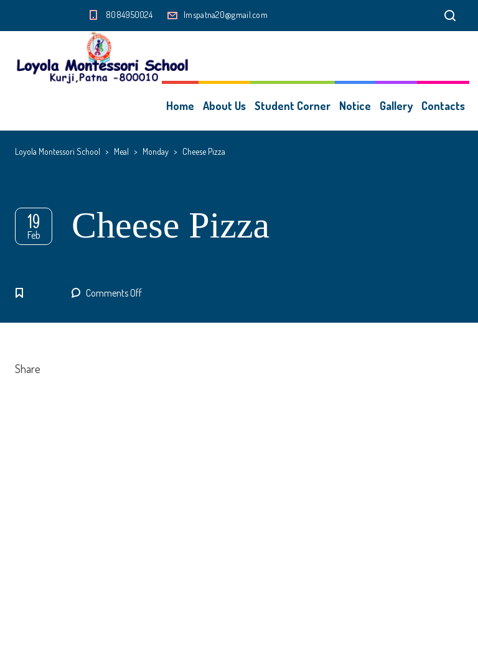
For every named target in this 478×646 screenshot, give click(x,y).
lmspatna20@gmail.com (226, 14)
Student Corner (292, 106)
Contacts (443, 106)
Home (180, 106)
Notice (355, 106)
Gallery (396, 106)
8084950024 (129, 14)
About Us (224, 106)
